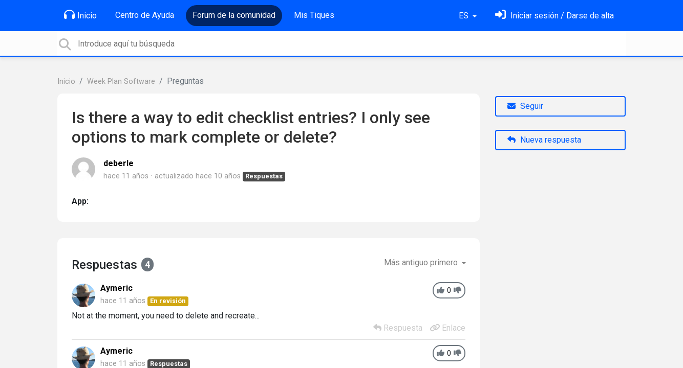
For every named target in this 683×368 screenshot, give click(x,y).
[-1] (457, 290)
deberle (118, 163)
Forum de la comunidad (234, 15)
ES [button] (465, 15)
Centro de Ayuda (144, 15)
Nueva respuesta (544, 140)
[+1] (440, 290)
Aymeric (116, 288)
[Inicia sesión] (554, 15)
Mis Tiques (314, 15)
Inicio (80, 14)
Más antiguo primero (422, 262)
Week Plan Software (121, 81)
